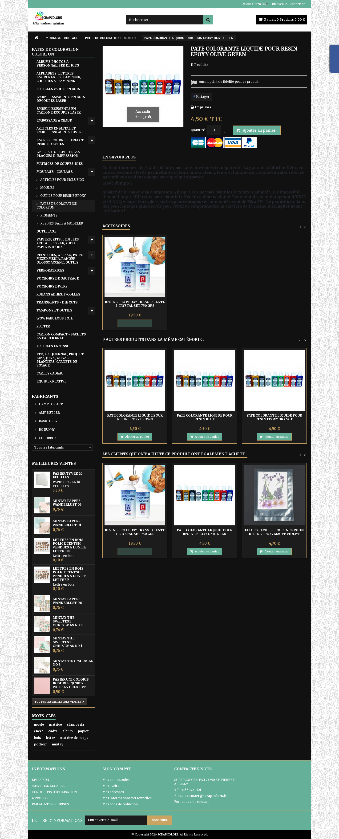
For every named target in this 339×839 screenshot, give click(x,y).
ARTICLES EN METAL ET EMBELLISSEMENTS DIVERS (60, 130)
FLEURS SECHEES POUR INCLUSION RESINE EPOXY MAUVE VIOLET (274, 532)
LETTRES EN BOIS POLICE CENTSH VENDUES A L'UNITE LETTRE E (69, 574)
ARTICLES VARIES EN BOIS (58, 89)
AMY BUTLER (49, 413)
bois (37, 738)
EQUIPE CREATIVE (51, 381)
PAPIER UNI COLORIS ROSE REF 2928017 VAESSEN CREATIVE (71, 683)
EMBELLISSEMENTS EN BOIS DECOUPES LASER (60, 99)
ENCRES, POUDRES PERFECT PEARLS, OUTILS (60, 142)
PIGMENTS (48, 215)
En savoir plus (119, 157)
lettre (50, 738)
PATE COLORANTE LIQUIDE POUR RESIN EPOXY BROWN (135, 417)
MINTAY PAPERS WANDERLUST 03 (67, 503)
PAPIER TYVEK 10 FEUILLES (68, 475)
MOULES (47, 188)
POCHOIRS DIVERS (52, 286)
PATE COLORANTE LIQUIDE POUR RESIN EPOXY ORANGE (274, 417)
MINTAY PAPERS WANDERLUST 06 (67, 601)
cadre (53, 731)
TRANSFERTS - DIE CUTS (57, 302)
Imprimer (203, 107)
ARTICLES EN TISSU (52, 346)
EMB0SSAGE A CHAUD (54, 120)
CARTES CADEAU (50, 373)
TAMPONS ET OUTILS (54, 310)
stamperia (75, 725)
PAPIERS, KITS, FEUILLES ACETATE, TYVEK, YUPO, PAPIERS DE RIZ (57, 243)
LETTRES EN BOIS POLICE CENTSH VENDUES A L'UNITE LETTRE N (69, 545)
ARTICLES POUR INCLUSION (62, 180)
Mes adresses (113, 792)
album (68, 731)
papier (83, 731)
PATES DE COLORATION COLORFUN (56, 205)
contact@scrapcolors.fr (207, 796)
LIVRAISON (40, 780)
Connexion (297, 4)
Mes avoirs (110, 786)
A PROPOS (40, 798)
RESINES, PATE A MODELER (61, 223)
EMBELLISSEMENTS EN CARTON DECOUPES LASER (58, 110)
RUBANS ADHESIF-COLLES (58, 294)
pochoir (40, 744)
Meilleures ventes (54, 463)
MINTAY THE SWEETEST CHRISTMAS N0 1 (67, 642)
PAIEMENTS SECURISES (50, 804)
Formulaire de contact (191, 802)
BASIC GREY (47, 421)
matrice (55, 725)
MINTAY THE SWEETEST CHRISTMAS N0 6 (68, 621)
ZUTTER (43, 326)
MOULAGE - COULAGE (54, 172)
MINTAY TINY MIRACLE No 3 (73, 663)
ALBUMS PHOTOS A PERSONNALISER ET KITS (57, 63)
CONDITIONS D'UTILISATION (54, 792)
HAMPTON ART (50, 404)
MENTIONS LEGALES (48, 786)
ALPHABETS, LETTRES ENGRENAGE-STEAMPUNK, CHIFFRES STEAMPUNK (58, 77)
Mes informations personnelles (127, 798)
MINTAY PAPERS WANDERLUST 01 (67, 523)
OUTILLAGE (46, 231)
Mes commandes (115, 780)
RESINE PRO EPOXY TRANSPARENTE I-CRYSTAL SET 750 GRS (135, 304)
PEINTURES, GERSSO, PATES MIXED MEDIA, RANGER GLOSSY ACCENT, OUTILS (59, 258)
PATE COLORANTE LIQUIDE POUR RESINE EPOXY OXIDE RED (204, 532)
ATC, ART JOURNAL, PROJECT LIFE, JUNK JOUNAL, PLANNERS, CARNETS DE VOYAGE (60, 359)
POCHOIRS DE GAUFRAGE (57, 278)
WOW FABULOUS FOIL (54, 318)
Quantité (198, 130)
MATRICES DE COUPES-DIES (59, 164)
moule (39, 725)
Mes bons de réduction (120, 804)
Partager (201, 97)
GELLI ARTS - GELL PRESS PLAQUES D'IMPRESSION (58, 154)
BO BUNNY (46, 430)
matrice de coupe (74, 738)
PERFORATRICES (50, 270)
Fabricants (45, 396)
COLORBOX (47, 438)
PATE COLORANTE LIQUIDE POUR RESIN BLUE (204, 417)
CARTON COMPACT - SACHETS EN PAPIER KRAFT (61, 336)
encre (38, 731)
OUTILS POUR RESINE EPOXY (63, 196)
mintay (57, 744)
